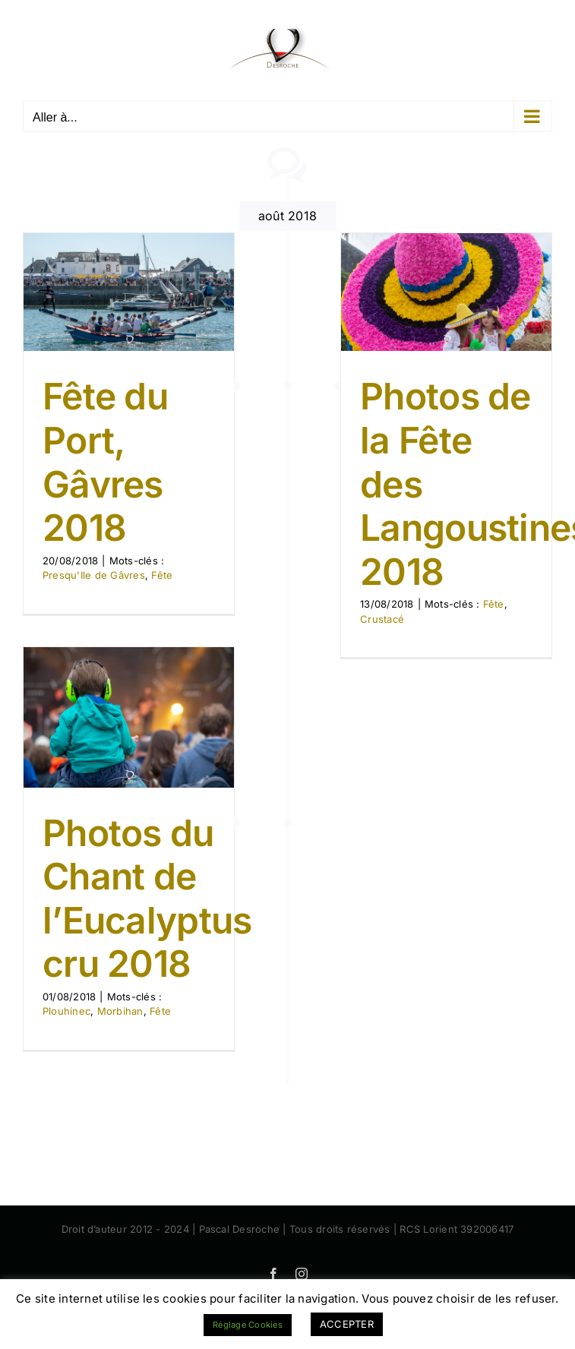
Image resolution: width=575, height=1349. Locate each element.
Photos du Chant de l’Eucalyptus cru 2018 (147, 898)
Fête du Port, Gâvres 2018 (105, 462)
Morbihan (120, 1011)
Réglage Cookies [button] (248, 1324)
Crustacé (382, 619)
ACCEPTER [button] (347, 1324)
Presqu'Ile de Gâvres (94, 575)
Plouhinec (66, 1011)
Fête (161, 575)
